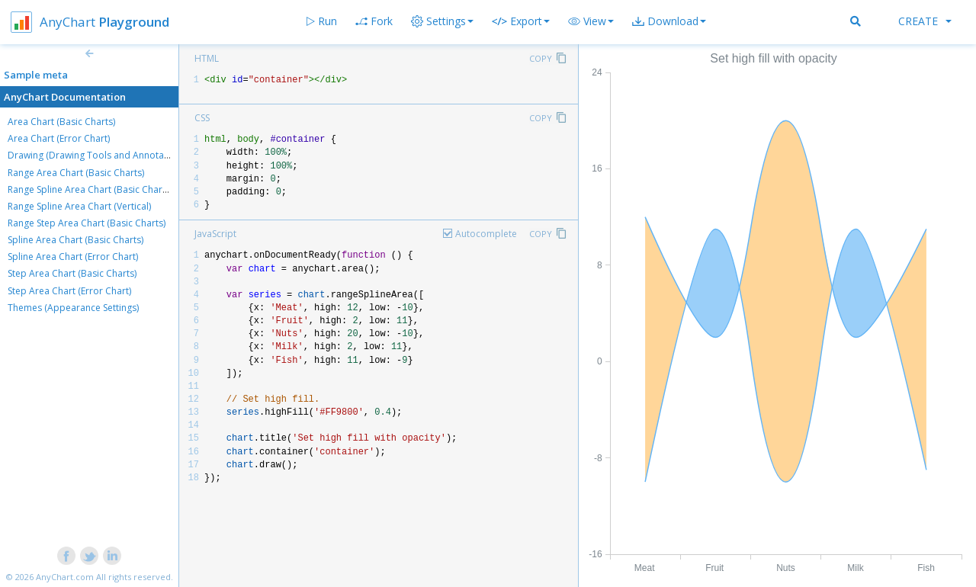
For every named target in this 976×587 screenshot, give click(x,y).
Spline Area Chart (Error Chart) (73, 256)
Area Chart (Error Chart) (59, 138)
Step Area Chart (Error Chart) (69, 290)
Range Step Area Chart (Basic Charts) (86, 223)
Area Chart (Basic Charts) (61, 121)
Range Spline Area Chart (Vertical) (79, 206)
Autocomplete (486, 233)
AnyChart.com (65, 576)
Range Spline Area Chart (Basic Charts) (90, 189)
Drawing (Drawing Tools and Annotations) (98, 155)
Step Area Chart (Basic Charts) (72, 273)
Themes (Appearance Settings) (73, 307)
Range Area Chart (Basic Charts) (76, 172)
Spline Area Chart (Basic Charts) (75, 239)
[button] (591, 21)
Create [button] (925, 21)
